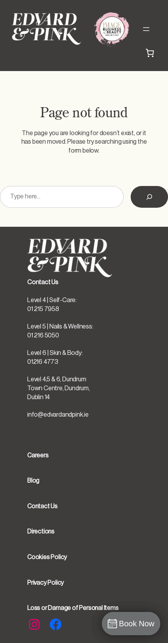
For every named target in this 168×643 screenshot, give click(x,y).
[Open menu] (146, 29)
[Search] (149, 197)
